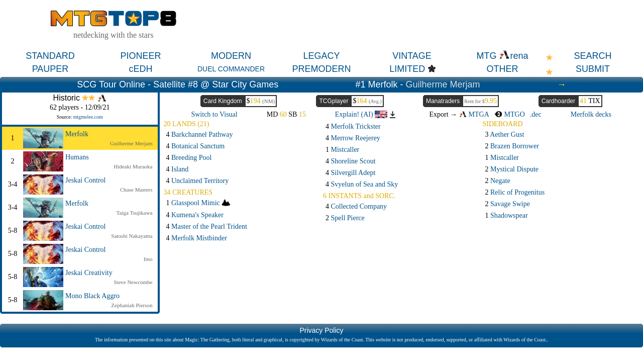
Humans (77, 157)
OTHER (502, 69)
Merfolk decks (591, 114)
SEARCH (592, 56)
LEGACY (321, 56)
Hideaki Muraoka (133, 166)
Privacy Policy (321, 330)
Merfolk (76, 134)
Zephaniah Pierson (131, 305)
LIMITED (407, 69)
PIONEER (140, 56)
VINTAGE (412, 56)
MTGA (474, 114)
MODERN (231, 56)
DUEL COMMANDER (231, 69)
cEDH (140, 69)
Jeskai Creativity (89, 273)
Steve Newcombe (133, 282)
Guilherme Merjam (443, 84)
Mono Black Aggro (92, 296)
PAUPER (50, 69)
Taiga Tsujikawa (135, 213)
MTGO (509, 114)
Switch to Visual (214, 114)
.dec (536, 114)
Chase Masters (136, 190)
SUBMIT (593, 69)
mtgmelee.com (88, 117)
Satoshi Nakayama (131, 236)
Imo (148, 259)
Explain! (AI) (361, 114)
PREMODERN (321, 69)
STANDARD (50, 56)
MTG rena (502, 56)
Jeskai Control (85, 180)
